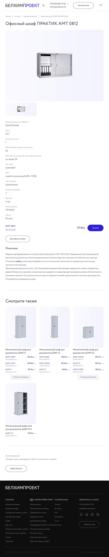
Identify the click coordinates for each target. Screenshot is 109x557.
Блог (56, 513)
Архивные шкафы (30, 16)
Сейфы (8, 521)
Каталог (17, 16)
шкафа (18, 261)
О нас (57, 521)
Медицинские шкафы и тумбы (16, 529)
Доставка (58, 508)
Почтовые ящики (36, 533)
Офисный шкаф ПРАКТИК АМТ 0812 (54, 16)
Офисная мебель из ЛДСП (40, 541)
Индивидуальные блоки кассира (42, 525)
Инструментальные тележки (15, 533)
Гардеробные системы (38, 513)
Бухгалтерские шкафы (38, 521)
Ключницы (9, 541)
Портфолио (59, 517)
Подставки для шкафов (38, 537)
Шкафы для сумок (36, 517)
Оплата (57, 504)
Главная (8, 16)
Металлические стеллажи (39, 508)
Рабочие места (35, 504)
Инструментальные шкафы (40, 529)
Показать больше (20, 377)
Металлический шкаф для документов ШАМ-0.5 (85, 351)
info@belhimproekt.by (87, 508)
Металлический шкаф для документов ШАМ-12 (51, 351)
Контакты (58, 525)
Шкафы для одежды (12, 504)
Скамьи (8, 537)
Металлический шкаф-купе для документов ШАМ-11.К (18, 427)
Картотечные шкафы (13, 517)
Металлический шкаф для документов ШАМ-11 (18, 351)
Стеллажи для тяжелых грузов (16, 513)
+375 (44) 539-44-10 (57, 7)
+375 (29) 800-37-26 (59, 3)
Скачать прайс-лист (41, 499)
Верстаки (8, 525)
